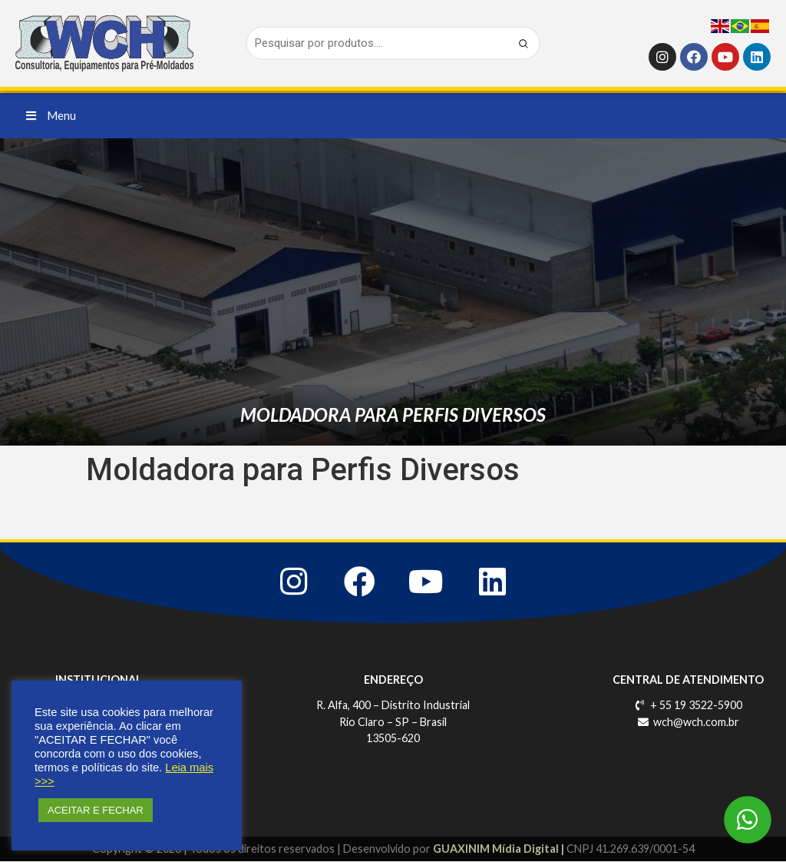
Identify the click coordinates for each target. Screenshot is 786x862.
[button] (51, 116)
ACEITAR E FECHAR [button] (96, 810)
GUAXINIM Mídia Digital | (499, 849)
